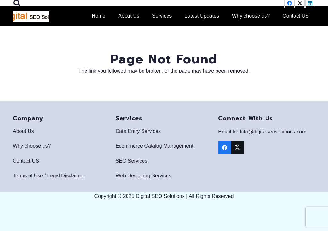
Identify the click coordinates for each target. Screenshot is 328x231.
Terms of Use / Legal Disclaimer (49, 175)
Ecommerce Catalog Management (154, 146)
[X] (237, 147)
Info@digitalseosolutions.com (273, 131)
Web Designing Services (143, 175)
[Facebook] (224, 147)
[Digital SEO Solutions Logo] (31, 16)
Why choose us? (32, 146)
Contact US (26, 161)
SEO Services (132, 161)
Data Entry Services (138, 131)
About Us (23, 131)
